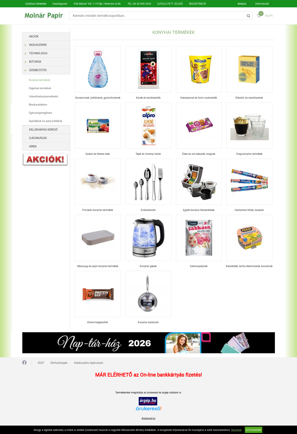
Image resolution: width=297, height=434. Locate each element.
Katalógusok (60, 3)
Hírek (33, 146)
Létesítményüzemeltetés (43, 96)
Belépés (242, 3)
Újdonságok (38, 138)
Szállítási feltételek (35, 3)
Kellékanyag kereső (43, 129)
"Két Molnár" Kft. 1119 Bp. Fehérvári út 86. (97, 3)
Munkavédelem (38, 104)
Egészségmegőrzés (40, 113)
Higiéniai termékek (40, 88)
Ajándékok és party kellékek (45, 121)
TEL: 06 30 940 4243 (139, 3)
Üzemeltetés (36, 70)
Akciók (34, 36)
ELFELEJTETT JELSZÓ (170, 3)
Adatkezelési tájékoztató (88, 363)
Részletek (236, 429)
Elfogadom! (253, 429)
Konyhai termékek (39, 80)
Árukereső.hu (148, 418)
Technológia (36, 53)
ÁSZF (41, 363)
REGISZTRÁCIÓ (197, 3)
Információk (262, 3)
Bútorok (33, 62)
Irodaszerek (36, 45)
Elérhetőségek (59, 363)
